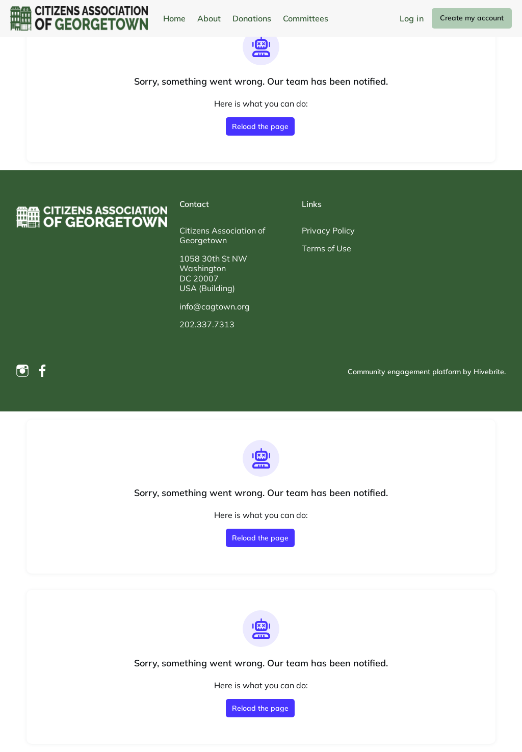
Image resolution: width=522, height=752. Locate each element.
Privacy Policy (328, 230)
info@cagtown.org (214, 306)
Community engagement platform (404, 371)
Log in (412, 18)
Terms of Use (326, 248)
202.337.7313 (206, 324)
